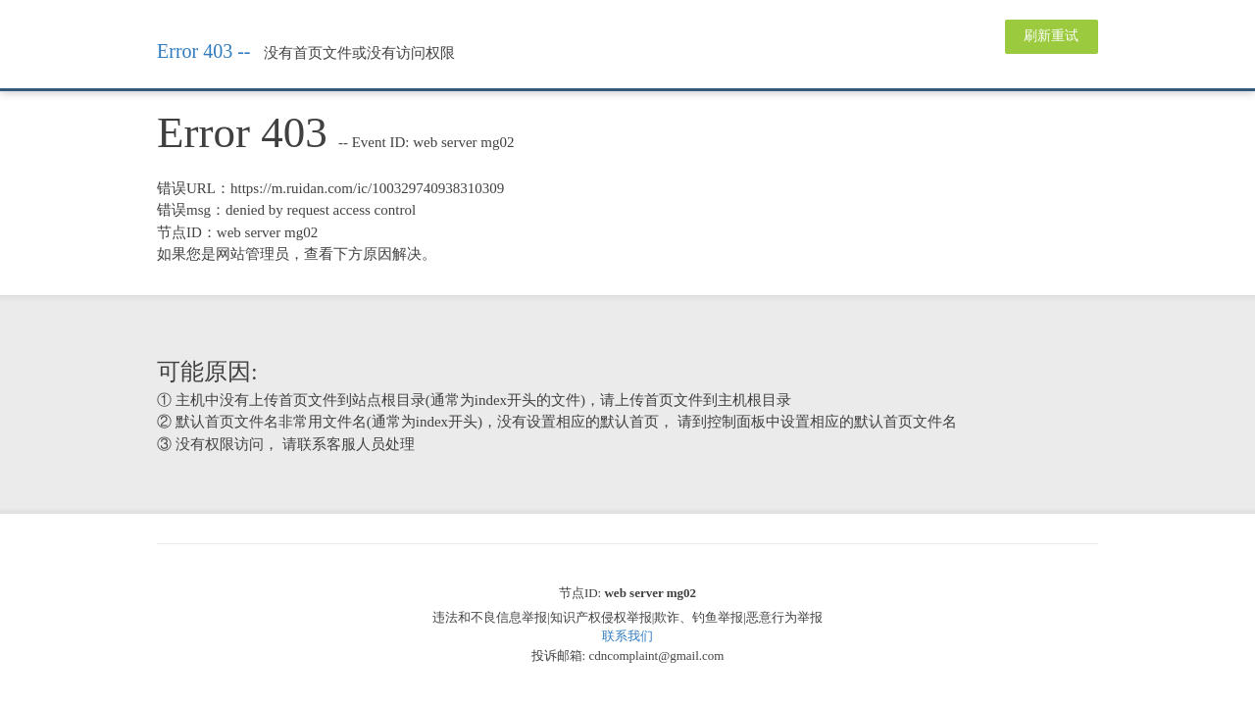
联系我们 (627, 636)
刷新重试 (1051, 35)
